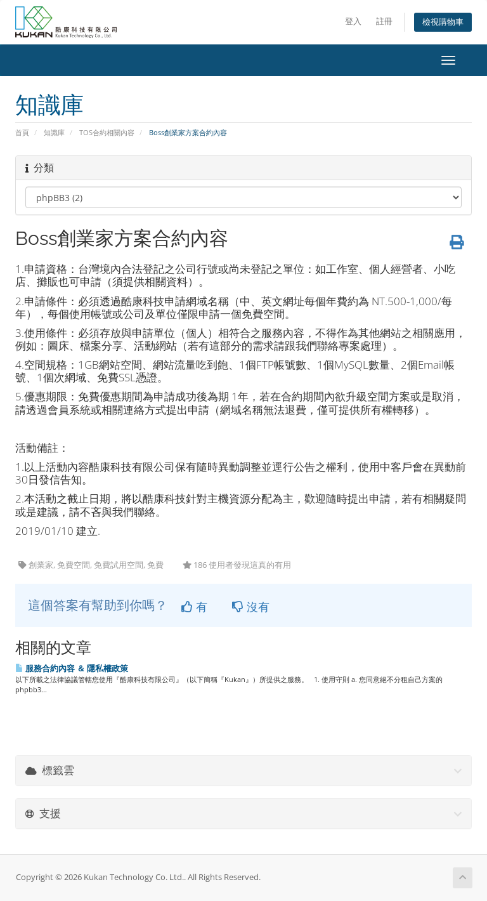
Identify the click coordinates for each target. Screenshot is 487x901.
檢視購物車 (443, 21)
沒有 (250, 606)
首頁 (22, 132)
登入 (353, 21)
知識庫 (54, 132)
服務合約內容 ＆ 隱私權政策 (71, 668)
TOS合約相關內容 (106, 132)
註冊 (384, 21)
